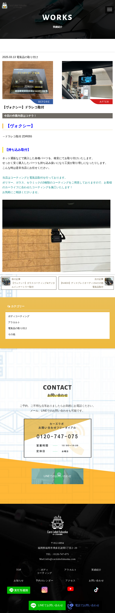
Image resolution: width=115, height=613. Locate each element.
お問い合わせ (96, 580)
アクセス (70, 580)
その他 (11, 334)
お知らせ (19, 580)
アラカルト (14, 322)
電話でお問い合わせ (82, 605)
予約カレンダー (44, 580)
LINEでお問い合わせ (46, 605)
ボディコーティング (18, 316)
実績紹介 (96, 569)
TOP (18, 569)
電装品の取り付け (17, 328)
